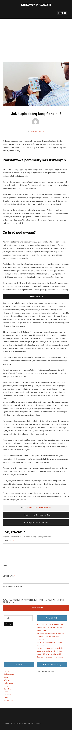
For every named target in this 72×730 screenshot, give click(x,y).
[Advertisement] (36, 40)
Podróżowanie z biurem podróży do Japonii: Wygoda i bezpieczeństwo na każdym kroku (50, 627)
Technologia (8, 701)
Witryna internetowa (12, 586)
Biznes (41, 131)
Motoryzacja (8, 683)
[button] (62, 13)
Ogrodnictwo (9, 689)
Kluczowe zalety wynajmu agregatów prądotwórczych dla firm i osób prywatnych (50, 636)
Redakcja (33, 131)
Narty (6, 686)
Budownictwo (9, 674)
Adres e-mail (9, 576)
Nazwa (6, 566)
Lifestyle (7, 680)
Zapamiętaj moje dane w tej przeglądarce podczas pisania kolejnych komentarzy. (33, 601)
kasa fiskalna (32, 508)
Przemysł (7, 695)
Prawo (6, 692)
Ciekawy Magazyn (36, 4)
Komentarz (8, 541)
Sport (6, 698)
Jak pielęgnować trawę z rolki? (36, 522)
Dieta (6, 677)
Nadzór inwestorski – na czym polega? (36, 515)
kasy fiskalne (45, 508)
